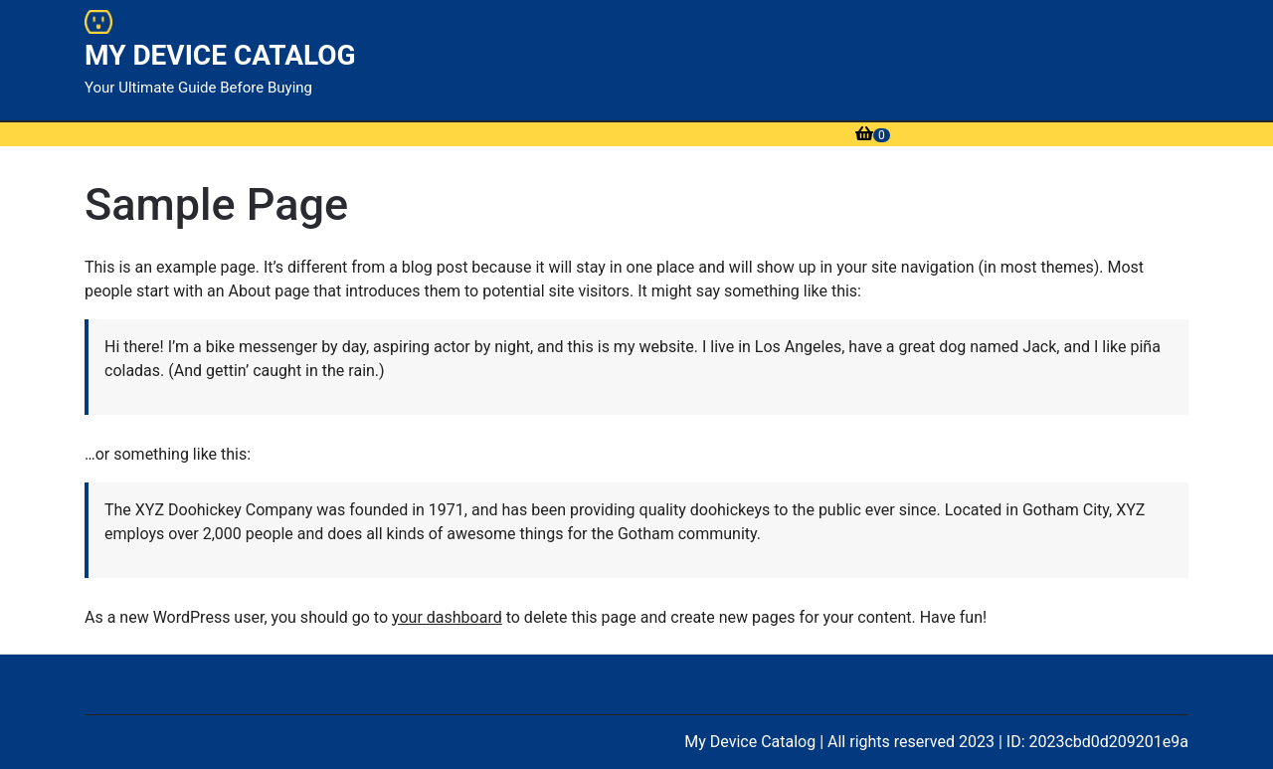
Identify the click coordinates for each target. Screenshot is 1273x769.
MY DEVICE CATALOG (220, 55)
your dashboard (447, 617)
